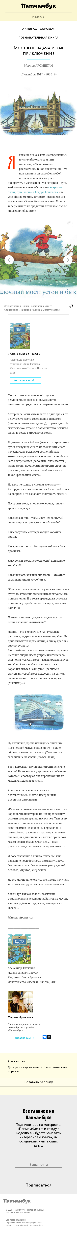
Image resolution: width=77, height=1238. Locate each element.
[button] (69, 223)
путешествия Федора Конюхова (37, 192)
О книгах (29, 29)
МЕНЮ (37, 16)
